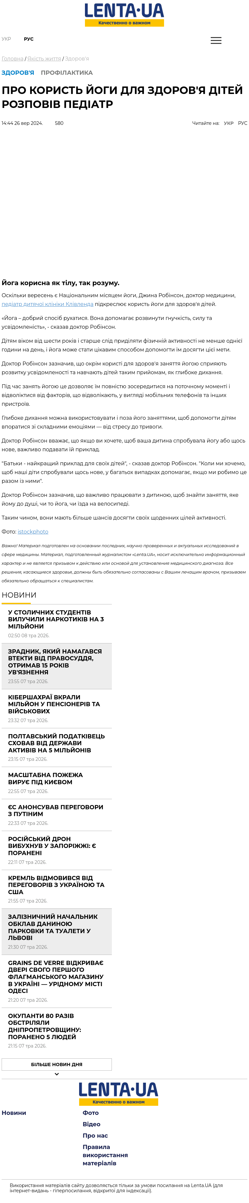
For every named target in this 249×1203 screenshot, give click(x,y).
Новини (14, 1113)
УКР (229, 123)
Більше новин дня (57, 1064)
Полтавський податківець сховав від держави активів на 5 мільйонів (56, 743)
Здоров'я (77, 59)
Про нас (95, 1135)
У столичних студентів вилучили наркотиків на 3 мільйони (56, 619)
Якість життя (44, 59)
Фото (91, 1113)
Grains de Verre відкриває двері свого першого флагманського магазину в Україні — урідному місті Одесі (55, 977)
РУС (242, 123)
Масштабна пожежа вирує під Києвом (45, 779)
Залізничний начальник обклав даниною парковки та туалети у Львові (53, 927)
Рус (29, 39)
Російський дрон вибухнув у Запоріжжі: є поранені (52, 846)
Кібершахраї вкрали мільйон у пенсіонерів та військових (54, 704)
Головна (13, 59)
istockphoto (33, 532)
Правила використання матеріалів (105, 1155)
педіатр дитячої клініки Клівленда (47, 304)
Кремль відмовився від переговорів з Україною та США (56, 885)
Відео (92, 1124)
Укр (6, 39)
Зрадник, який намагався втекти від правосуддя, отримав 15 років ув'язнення (55, 662)
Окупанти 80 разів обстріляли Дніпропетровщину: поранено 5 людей (44, 1026)
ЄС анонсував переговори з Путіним (55, 811)
